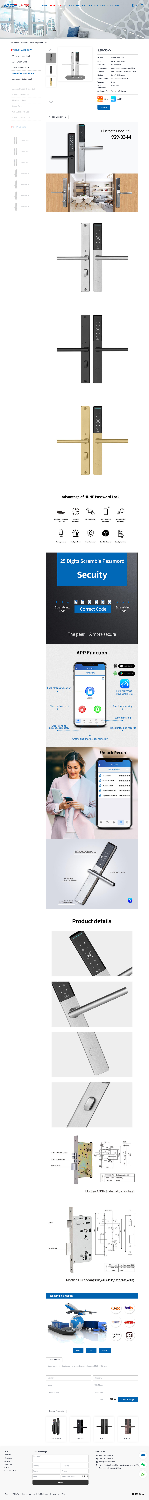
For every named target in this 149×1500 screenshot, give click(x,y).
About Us (92, 5)
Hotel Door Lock (19, 100)
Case (102, 5)
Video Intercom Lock (21, 56)
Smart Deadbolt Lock (21, 67)
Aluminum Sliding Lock (22, 79)
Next (91, 1354)
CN (135, 5)
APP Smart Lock (19, 62)
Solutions (68, 5)
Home (44, 5)
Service (80, 5)
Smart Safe (17, 105)
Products (55, 5)
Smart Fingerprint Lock (38, 42)
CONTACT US (113, 5)
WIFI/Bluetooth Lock (21, 111)
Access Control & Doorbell (23, 88)
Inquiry (104, 111)
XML (63, 1494)
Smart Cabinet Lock (21, 94)
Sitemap (56, 1494)
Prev (78, 1354)
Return (105, 1354)
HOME (7, 1452)
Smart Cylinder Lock (21, 117)
